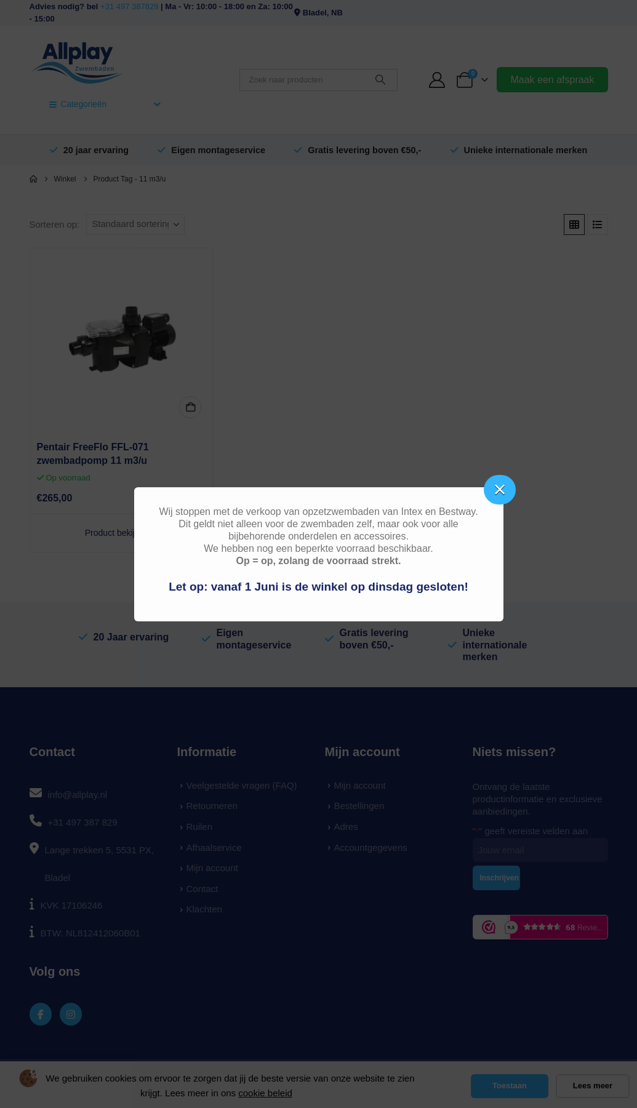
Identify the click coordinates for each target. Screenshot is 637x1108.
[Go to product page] (122, 340)
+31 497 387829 (129, 6)
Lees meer (592, 1085)
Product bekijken (121, 533)
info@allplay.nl (78, 794)
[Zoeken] (380, 80)
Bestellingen (359, 805)
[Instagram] (71, 1014)
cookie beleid (265, 1093)
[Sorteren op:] (135, 224)
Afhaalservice (214, 847)
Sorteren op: (55, 224)
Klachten (204, 909)
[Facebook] (41, 1014)
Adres (346, 826)
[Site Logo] (78, 61)
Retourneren (212, 805)
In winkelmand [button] (190, 407)
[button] (574, 224)
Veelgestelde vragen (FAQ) (241, 785)
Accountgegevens (370, 847)
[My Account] (436, 80)
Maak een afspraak (552, 79)
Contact (202, 888)
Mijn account (212, 868)
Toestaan (509, 1085)
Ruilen (199, 826)
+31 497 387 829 (83, 822)
